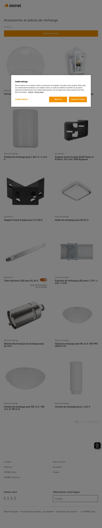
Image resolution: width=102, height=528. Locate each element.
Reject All (58, 99)
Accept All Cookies (78, 99)
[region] (51, 91)
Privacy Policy (39, 92)
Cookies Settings (21, 99)
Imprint (30, 92)
